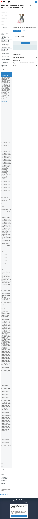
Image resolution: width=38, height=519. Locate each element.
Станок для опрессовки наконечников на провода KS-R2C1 (6, 368)
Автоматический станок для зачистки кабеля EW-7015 (5, 140)
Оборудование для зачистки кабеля (4, 18)
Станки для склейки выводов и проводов (5, 45)
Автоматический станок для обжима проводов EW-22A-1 (5, 211)
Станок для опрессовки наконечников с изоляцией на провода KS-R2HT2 (6, 435)
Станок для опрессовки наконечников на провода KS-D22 (6, 418)
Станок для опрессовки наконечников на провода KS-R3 (6, 443)
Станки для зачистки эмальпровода (5, 15)
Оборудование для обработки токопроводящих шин (5, 470)
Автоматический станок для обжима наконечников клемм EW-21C (6, 234)
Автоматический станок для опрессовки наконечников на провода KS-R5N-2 (6, 403)
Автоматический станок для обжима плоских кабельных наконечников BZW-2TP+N (5, 322)
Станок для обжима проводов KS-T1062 (6, 265)
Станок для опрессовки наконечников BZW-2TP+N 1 (5, 320)
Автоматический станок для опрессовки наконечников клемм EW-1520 (5, 109)
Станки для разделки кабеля (5, 24)
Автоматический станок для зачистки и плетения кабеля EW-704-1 (5, 136)
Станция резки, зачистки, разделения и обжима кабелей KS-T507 (6, 279)
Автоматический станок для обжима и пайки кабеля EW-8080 (5, 143)
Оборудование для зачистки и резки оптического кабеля (4, 70)
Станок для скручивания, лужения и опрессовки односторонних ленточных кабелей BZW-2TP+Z (5, 316)
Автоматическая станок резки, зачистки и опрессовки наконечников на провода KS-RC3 (6, 446)
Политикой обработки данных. (26, 502)
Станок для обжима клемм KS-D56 (6, 383)
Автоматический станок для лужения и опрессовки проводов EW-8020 (5, 171)
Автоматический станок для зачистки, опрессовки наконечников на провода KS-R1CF (6, 364)
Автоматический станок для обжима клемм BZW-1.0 (5, 333)
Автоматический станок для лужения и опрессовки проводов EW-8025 (5, 168)
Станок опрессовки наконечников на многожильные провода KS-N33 (5, 348)
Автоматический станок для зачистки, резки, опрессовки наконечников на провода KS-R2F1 (6, 371)
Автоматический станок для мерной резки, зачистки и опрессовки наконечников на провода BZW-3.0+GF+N (6, 336)
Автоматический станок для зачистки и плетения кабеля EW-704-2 (5, 133)
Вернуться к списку (4, 494)
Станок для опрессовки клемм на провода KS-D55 (6, 415)
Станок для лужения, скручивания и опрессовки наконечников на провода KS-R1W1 (6, 462)
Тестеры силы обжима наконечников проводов (5, 57)
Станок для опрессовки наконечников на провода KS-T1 (6, 381)
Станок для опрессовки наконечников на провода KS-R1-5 (6, 352)
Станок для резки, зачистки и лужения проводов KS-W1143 (6, 284)
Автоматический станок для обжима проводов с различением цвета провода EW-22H (5, 81)
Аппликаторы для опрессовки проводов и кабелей (5, 474)
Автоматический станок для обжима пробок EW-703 (5, 138)
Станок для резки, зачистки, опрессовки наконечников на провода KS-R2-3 (6, 392)
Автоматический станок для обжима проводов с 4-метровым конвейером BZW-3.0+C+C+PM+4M (6, 307)
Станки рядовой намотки (5, 47)
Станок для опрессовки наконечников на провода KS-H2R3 (6, 413)
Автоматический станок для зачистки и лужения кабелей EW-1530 (5, 106)
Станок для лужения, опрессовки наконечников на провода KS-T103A (6, 260)
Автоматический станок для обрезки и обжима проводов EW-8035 (6, 163)
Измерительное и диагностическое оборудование (4, 477)
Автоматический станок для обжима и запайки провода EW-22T (5, 203)
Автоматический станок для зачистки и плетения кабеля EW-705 (5, 130)
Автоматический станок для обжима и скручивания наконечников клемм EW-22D (6, 209)
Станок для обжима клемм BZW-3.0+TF (5, 296)
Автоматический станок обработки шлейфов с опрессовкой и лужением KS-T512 (5, 276)
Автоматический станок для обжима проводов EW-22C (5, 90)
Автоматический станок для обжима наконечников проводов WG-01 (5, 101)
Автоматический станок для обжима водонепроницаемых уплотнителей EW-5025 (6, 188)
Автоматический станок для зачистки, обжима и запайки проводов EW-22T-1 (5, 200)
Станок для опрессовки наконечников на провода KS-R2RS (6, 440)
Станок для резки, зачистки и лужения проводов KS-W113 (6, 286)
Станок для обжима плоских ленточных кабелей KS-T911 (5, 243)
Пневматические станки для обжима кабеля (5, 27)
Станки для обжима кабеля (4, 21)
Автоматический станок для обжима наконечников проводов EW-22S (5, 78)
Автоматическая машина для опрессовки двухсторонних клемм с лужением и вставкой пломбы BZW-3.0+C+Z (6, 303)
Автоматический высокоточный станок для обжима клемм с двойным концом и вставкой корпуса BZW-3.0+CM (5, 299)
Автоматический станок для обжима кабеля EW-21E (5, 229)
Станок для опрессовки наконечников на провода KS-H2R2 (6, 450)
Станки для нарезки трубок (4, 30)
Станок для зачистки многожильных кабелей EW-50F (5, 240)
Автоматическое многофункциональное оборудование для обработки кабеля (5, 74)
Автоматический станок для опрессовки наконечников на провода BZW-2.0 (6, 328)
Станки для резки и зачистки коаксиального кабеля (5, 37)
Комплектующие (4, 480)
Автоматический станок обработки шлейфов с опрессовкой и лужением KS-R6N (5, 409)
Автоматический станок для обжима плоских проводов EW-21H (5, 95)
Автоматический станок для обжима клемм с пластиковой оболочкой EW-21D (6, 231)
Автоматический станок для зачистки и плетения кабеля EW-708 (5, 121)
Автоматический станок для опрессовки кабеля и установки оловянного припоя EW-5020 (6, 191)
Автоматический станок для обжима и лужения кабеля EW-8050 (6, 154)
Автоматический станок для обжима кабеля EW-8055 (5, 152)
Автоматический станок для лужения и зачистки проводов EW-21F (6, 226)
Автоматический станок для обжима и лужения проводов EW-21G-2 (6, 220)
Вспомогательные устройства (4, 483)
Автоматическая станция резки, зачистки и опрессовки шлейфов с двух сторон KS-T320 (6, 250)
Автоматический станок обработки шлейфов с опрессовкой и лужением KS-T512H (5, 272)
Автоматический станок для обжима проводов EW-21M (5, 215)
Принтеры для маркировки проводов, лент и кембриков (5, 66)
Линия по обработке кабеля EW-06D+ (5, 98)
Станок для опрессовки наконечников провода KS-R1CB (5, 358)
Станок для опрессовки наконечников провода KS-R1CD (5, 361)
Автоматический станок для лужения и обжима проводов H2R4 (6, 389)
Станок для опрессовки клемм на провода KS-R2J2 (6, 437)
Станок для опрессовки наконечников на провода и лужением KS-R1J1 (5, 342)
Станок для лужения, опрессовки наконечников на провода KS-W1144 (6, 263)
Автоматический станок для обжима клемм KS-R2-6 (5, 400)
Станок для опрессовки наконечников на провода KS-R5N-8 (6, 406)
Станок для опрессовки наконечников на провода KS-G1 (6, 345)
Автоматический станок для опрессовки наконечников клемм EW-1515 (5, 112)
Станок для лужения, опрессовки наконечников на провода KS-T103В (6, 257)
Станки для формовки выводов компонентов (5, 54)
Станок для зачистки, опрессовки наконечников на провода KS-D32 (6, 456)
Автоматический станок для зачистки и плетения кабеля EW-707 (5, 124)
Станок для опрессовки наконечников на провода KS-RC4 (6, 378)
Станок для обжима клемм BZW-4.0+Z (5, 293)
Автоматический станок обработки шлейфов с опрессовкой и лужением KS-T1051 (5, 268)
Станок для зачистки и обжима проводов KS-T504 (5, 247)
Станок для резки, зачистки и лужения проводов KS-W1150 (6, 282)
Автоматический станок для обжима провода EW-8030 (5, 166)
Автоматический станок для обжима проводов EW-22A (5, 213)
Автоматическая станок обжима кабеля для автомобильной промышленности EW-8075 (5, 146)
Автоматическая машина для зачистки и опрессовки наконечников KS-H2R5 (6, 453)
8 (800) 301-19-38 (30, 2)
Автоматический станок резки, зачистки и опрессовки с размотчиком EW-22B (6, 92)
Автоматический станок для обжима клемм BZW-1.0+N (5, 331)
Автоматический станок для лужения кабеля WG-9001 (5, 103)
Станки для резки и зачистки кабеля (4, 12)
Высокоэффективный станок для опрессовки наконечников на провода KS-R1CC (6, 459)
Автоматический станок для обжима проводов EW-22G (5, 85)
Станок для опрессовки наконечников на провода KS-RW (6, 466)
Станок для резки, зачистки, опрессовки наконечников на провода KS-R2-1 (6, 398)
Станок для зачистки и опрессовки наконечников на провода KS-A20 (6, 424)
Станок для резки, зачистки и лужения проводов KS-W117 (6, 288)
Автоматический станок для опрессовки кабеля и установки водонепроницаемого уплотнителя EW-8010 (5, 178)
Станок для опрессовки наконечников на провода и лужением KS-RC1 (5, 375)
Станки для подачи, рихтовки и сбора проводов (4, 50)
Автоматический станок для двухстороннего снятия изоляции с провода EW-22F (5, 87)
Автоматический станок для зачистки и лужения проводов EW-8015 (6, 174)
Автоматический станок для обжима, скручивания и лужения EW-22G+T (5, 206)
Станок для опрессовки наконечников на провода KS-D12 (6, 421)
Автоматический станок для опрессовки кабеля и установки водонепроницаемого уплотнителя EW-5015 (5, 196)
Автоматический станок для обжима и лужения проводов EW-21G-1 (6, 223)
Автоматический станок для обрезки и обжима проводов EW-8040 (6, 160)
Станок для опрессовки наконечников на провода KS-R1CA (6, 355)
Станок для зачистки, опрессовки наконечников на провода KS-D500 (6, 339)
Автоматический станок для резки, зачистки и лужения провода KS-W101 (5, 291)
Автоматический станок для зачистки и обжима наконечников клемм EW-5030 (6, 185)
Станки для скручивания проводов (5, 60)
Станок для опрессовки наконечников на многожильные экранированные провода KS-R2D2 (6, 431)
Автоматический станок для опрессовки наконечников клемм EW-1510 (5, 115)
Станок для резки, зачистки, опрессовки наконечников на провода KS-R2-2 (6, 395)
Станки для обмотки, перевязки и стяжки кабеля (5, 33)
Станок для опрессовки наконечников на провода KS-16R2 (6, 427)
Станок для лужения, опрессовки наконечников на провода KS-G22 (6, 386)
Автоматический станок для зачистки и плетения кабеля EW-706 (5, 127)
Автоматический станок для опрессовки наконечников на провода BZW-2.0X (6, 325)
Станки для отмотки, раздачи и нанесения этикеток (5, 41)
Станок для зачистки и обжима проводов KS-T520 (5, 245)
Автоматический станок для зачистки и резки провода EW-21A (6, 237)
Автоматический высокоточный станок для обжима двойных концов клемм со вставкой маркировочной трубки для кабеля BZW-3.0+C (5, 312)
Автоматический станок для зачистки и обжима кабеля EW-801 (5, 182)
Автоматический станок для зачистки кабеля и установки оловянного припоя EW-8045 (6, 157)
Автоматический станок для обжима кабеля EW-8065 (5, 149)
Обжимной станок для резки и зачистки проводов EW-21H (6, 218)
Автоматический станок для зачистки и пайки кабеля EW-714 (5, 118)
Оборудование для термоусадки (4, 63)
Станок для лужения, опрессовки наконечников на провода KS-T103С (6, 254)
